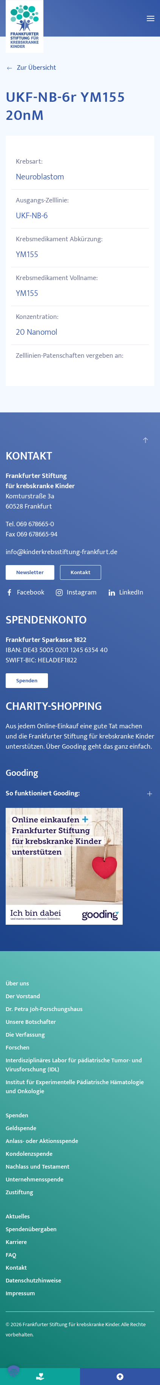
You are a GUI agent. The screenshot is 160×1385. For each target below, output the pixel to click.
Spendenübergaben (31, 1229)
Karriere (16, 1242)
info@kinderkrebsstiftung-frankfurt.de (61, 552)
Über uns (17, 984)
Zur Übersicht (31, 68)
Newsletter (30, 572)
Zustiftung (19, 1192)
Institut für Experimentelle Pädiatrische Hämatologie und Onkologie (75, 1087)
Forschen (17, 1048)
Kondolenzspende (29, 1154)
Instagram (76, 593)
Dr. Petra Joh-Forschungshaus (44, 1009)
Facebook (25, 593)
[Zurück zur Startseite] (24, 26)
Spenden (26, 680)
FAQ (11, 1255)
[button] (150, 18)
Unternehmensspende (34, 1180)
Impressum (20, 1293)
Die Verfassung (25, 1035)
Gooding (74, 746)
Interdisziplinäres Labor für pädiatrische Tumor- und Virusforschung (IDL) (74, 1065)
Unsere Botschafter (31, 1022)
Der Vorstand (23, 996)
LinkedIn (125, 593)
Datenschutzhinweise (33, 1281)
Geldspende (21, 1128)
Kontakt (81, 572)
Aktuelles (18, 1217)
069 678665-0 (35, 524)
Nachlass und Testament (37, 1167)
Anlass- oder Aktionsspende (42, 1141)
